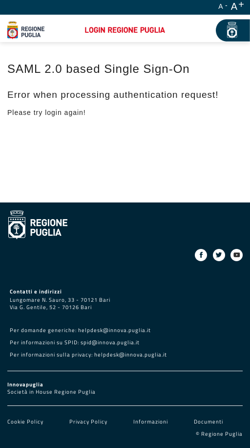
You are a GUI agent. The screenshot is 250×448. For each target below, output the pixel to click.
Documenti (208, 422)
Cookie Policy (26, 422)
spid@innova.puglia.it (110, 342)
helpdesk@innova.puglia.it (114, 330)
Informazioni (150, 422)
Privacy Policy (89, 422)
